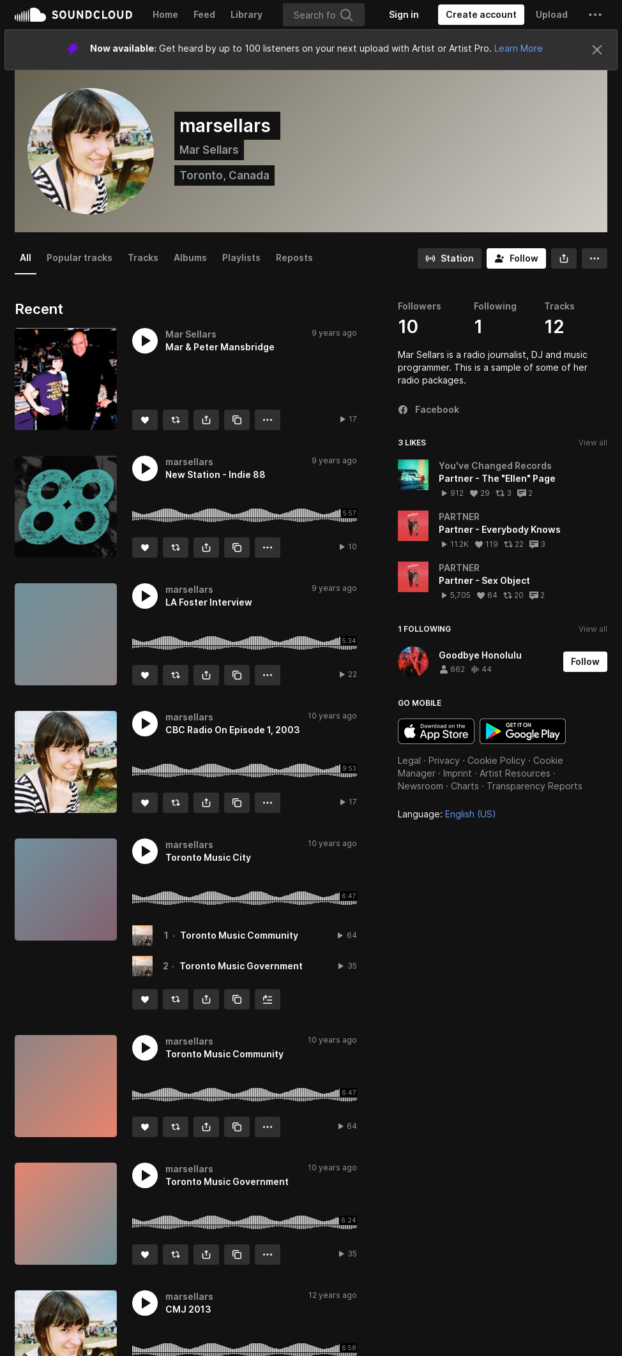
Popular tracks (79, 257)
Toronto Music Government (241, 965)
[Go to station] (450, 258)
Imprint (457, 773)
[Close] (597, 50)
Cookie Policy (496, 760)
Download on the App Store (436, 731)
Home (165, 14)
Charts (465, 785)
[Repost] (175, 420)
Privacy (444, 760)
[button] (595, 14)
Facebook (428, 409)
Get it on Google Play (523, 731)
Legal (409, 760)
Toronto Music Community (239, 935)
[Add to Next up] (267, 999)
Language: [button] (447, 813)
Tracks (143, 257)
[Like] (145, 420)
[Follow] (516, 258)
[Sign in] (404, 14)
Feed (204, 14)
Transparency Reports (534, 785)
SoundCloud (73, 15)
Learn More (518, 48)
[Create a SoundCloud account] (481, 14)
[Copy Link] (237, 420)
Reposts (294, 257)
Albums (190, 257)
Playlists (241, 257)
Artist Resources (515, 773)
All (25, 257)
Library (246, 14)
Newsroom (420, 785)
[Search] (324, 14)
